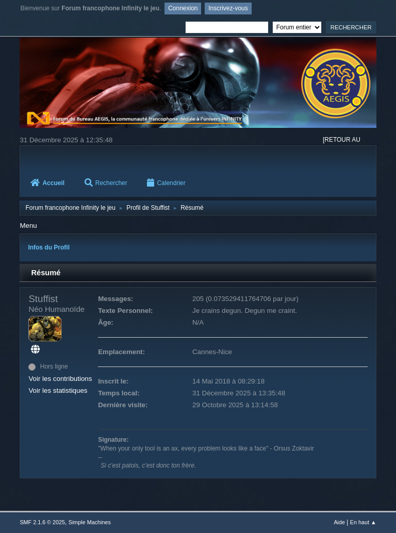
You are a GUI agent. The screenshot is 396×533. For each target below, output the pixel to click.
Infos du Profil (49, 247)
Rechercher (106, 183)
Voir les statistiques (57, 390)
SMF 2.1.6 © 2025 (42, 522)
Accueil (47, 183)
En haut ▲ (363, 522)
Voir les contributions (60, 378)
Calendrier (166, 183)
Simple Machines (90, 522)
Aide (339, 522)
